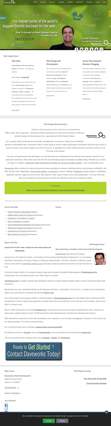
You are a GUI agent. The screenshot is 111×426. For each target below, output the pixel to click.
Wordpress (78, 171)
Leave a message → (13, 393)
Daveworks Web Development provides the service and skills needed (53, 163)
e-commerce (53, 171)
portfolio (70, 2)
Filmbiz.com (41, 310)
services (52, 2)
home (35, 2)
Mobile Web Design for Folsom (20, 215)
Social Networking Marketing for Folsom (24, 225)
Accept (49, 421)
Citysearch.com (11, 281)
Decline (62, 421)
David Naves (61, 254)
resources (89, 2)
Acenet (27, 332)
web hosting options (39, 171)
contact (98, 2)
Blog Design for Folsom (17, 234)
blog (104, 2)
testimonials (79, 2)
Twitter (54, 338)
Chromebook (44, 332)
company (61, 2)
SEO (25, 175)
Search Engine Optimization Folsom (22, 212)
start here (43, 2)
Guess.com (49, 293)
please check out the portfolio (49, 327)
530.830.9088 (25, 77)
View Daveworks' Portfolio (96, 383)
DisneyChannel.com (63, 298)
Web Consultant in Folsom (18, 222)
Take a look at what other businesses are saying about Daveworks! (55, 190)
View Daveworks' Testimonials (95, 379)
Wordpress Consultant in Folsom (21, 218)
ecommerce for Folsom (17, 231)
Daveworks (9, 168)
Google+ (46, 338)
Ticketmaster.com (89, 272)
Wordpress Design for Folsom (20, 228)
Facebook (65, 338)
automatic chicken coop (32, 264)
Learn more (15, 110)
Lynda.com (86, 332)
